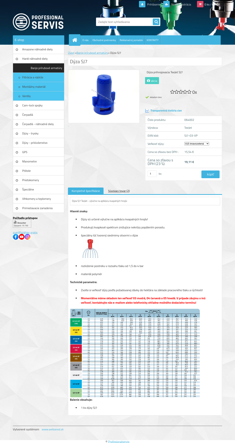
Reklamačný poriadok (131, 40)
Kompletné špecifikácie (86, 191)
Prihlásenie (154, 4)
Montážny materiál (34, 86)
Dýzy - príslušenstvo (34, 142)
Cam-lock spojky (32, 105)
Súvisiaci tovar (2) (119, 191)
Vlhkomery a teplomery (36, 199)
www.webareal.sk (53, 429)
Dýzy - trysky (30, 133)
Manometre (29, 161)
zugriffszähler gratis (25, 232)
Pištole (26, 170)
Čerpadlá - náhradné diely (38, 124)
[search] (156, 21)
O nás (85, 40)
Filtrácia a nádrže (32, 77)
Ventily (26, 96)
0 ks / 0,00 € (212, 4)
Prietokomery (30, 180)
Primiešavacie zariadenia (37, 208)
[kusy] (152, 173)
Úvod (71, 53)
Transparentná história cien (163, 111)
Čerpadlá (27, 114)
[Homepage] (76, 40)
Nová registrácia (181, 4)
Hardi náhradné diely (35, 58)
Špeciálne (28, 189)
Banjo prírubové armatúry (46, 68)
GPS (24, 152)
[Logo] (38, 22)
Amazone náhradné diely (37, 49)
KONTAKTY (152, 40)
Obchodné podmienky (104, 40)
